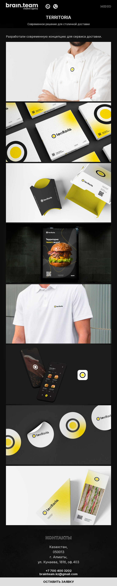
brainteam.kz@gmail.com (58, 574)
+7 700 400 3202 (59, 570)
